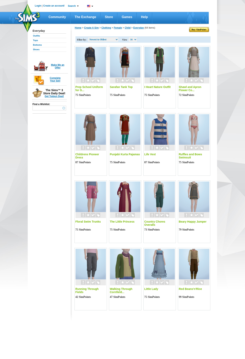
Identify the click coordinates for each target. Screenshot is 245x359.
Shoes (36, 49)
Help (144, 17)
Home (78, 27)
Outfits (36, 36)
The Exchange (85, 17)
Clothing (106, 27)
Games (127, 17)
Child (128, 27)
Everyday (138, 27)
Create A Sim (91, 27)
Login (38, 5)
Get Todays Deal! (54, 96)
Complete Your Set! (55, 79)
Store (109, 17)
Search (72, 6)
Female (118, 27)
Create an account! (54, 5)
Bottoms (37, 45)
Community (57, 17)
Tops (35, 40)
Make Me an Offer (57, 66)
